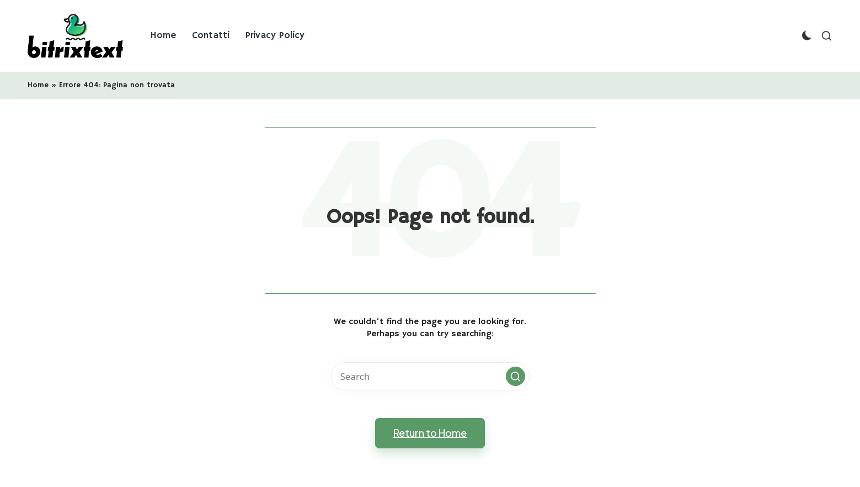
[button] (515, 376)
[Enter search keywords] (430, 376)
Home (38, 85)
